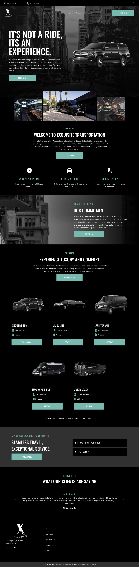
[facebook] (133, 3)
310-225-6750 (34, 3)
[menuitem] (36, 12)
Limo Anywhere (91, 564)
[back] (15, 500)
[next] (124, 500)
